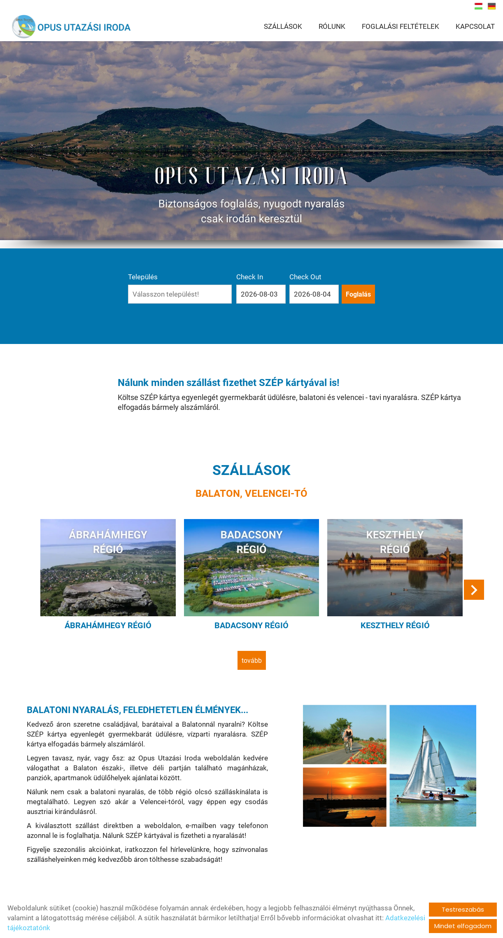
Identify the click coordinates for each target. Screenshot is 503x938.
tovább (252, 660)
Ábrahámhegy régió (108, 625)
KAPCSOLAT (475, 26)
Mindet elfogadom (462, 926)
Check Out (305, 277)
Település (143, 277)
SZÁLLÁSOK (283, 26)
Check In (249, 277)
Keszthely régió (395, 625)
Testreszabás (463, 909)
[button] (474, 590)
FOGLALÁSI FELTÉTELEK (400, 26)
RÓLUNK (332, 26)
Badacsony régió (251, 625)
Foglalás (358, 294)
